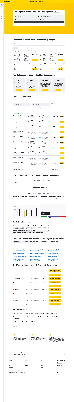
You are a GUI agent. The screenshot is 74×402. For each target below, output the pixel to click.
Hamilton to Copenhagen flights (53, 253)
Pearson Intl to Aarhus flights (52, 256)
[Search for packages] (1, 11)
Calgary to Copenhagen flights (35, 250)
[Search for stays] (1, 7)
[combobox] (16, 13)
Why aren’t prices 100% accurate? (39, 354)
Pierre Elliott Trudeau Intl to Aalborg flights (20, 256)
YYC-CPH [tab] (29, 180)
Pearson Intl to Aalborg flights (35, 257)
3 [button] (57, 169)
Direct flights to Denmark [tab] (45, 241)
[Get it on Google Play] (59, 363)
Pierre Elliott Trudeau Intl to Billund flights (37, 253)
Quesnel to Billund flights (52, 260)
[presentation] (59, 11)
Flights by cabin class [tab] (54, 241)
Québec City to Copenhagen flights (19, 250)
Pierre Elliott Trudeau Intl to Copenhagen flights (38, 249)
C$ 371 (56, 12)
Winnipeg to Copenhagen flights (18, 253)
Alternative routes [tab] (17, 241)
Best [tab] (20, 48)
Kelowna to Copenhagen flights (35, 256)
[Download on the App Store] (59, 365)
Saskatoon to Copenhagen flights (18, 257)
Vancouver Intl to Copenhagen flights (54, 249)
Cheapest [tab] (15, 48)
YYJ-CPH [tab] (43, 180)
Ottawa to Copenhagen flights (53, 250)
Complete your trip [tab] (25, 241)
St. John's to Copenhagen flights (53, 257)
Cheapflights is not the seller (39, 350)
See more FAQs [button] (31, 234)
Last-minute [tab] (25, 48)
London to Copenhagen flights (35, 260)
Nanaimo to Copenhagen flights (18, 260)
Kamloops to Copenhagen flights (18, 259)
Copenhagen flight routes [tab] (34, 241)
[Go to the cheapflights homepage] (7, 1)
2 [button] (55, 169)
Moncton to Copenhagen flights (53, 259)
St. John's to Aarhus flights (34, 259)
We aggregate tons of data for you (39, 352)
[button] (2, 1)
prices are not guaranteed (33, 347)
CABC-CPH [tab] (29, 193)
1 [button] (53, 169)
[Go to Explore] (1, 13)
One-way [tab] (30, 48)
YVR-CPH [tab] (34, 180)
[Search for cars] (1, 9)
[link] (19, 90)
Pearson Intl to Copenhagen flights (19, 249)
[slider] (65, 104)
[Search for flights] (1, 5)
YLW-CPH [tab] (48, 180)
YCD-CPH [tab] (38, 180)
